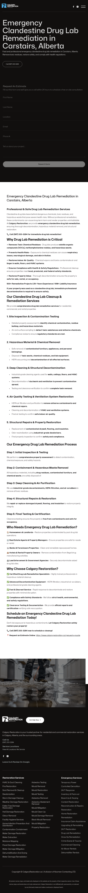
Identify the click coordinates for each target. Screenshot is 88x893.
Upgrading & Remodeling (72, 825)
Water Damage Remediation (15, 856)
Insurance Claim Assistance (73, 821)
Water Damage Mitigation (14, 849)
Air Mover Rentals (68, 848)
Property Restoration (41, 827)
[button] (83, 7)
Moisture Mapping (10, 841)
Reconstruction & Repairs (72, 806)
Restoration (66, 810)
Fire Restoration (10, 787)
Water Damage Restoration (14, 833)
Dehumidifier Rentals (70, 852)
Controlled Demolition (70, 787)
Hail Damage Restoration (13, 812)
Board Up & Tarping (69, 798)
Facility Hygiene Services (13, 820)
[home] (11, 6)
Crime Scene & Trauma (71, 841)
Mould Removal (38, 787)
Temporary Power (68, 783)
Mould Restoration (39, 790)
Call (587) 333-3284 (13, 63)
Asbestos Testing (39, 783)
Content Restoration (70, 802)
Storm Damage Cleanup (13, 798)
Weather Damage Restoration (15, 802)
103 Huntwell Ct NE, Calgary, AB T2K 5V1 (44, 878)
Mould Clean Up (38, 812)
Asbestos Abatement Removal (41, 803)
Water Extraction (10, 837)
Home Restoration (69, 814)
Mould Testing (37, 794)
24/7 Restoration (68, 829)
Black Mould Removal (41, 820)
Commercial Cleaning (70, 844)
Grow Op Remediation (70, 837)
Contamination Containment (15, 829)
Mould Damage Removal (42, 816)
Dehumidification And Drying (15, 853)
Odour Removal (9, 816)
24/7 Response (67, 791)
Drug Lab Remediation (71, 833)
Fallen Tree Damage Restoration (11, 807)
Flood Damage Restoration (14, 845)
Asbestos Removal (40, 798)
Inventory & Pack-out (70, 795)
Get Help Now (35, 720)
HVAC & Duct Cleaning (12, 783)
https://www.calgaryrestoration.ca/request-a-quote (58, 634)
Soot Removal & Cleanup (13, 790)
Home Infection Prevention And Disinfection (16, 824)
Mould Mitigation (39, 808)
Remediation (66, 818)
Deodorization (9, 794)
